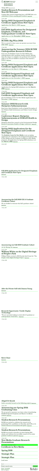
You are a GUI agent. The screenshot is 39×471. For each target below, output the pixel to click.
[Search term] (16, 466)
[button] (37, 2)
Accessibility (7, 468)
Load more (4, 460)
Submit (35, 466)
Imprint (2, 468)
